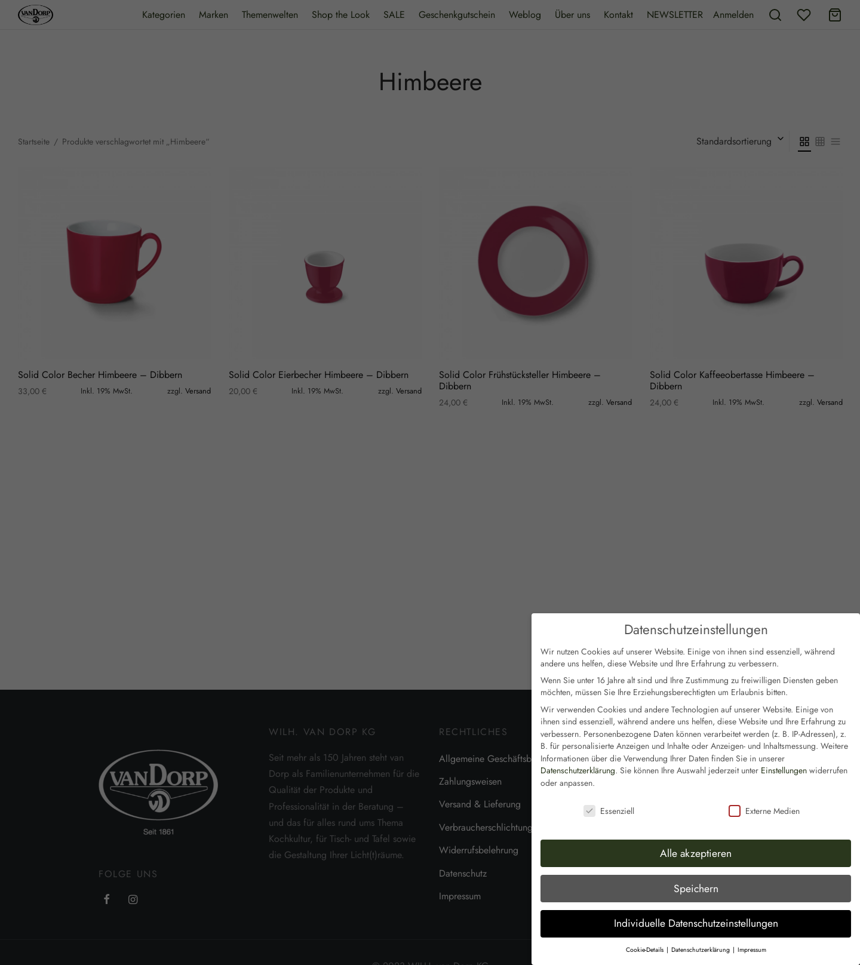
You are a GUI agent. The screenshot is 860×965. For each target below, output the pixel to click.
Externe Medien (764, 803)
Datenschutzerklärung (577, 762)
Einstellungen (784, 762)
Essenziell (608, 803)
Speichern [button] (696, 879)
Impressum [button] (752, 941)
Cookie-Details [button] (645, 941)
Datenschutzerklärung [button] (701, 941)
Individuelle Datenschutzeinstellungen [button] (696, 915)
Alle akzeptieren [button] (696, 844)
